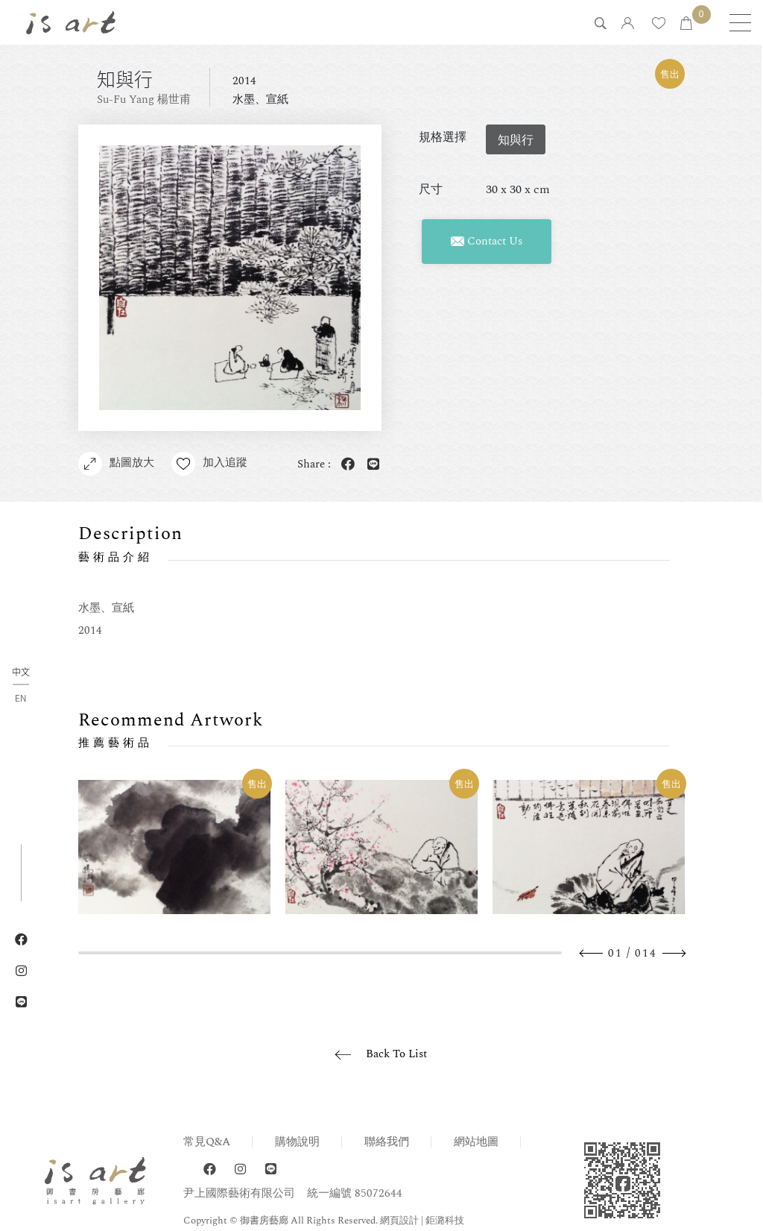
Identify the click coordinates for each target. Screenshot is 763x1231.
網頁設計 (399, 1220)
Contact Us (486, 241)
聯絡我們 (386, 1141)
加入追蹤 (210, 464)
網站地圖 (476, 1141)
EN (20, 697)
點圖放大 (116, 464)
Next (673, 953)
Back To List (396, 1054)
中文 (21, 672)
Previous (591, 953)
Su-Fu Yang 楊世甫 (144, 99)
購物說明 (297, 1141)
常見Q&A (206, 1141)
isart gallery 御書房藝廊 (70, 22)
